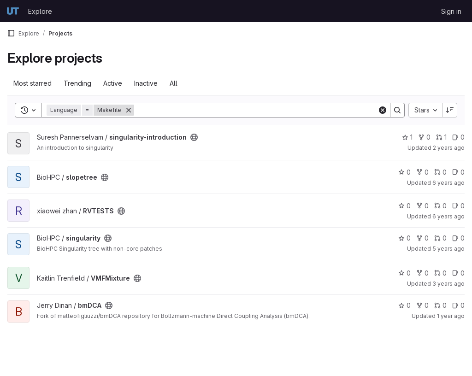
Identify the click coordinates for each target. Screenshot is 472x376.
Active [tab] (112, 83)
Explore (40, 11)
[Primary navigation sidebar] (11, 33)
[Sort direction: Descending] (449, 110)
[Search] (256, 110)
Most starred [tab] (32, 83)
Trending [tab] (77, 83)
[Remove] (128, 110)
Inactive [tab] (146, 83)
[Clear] (382, 110)
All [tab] (173, 83)
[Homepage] (13, 11)
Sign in (451, 11)
